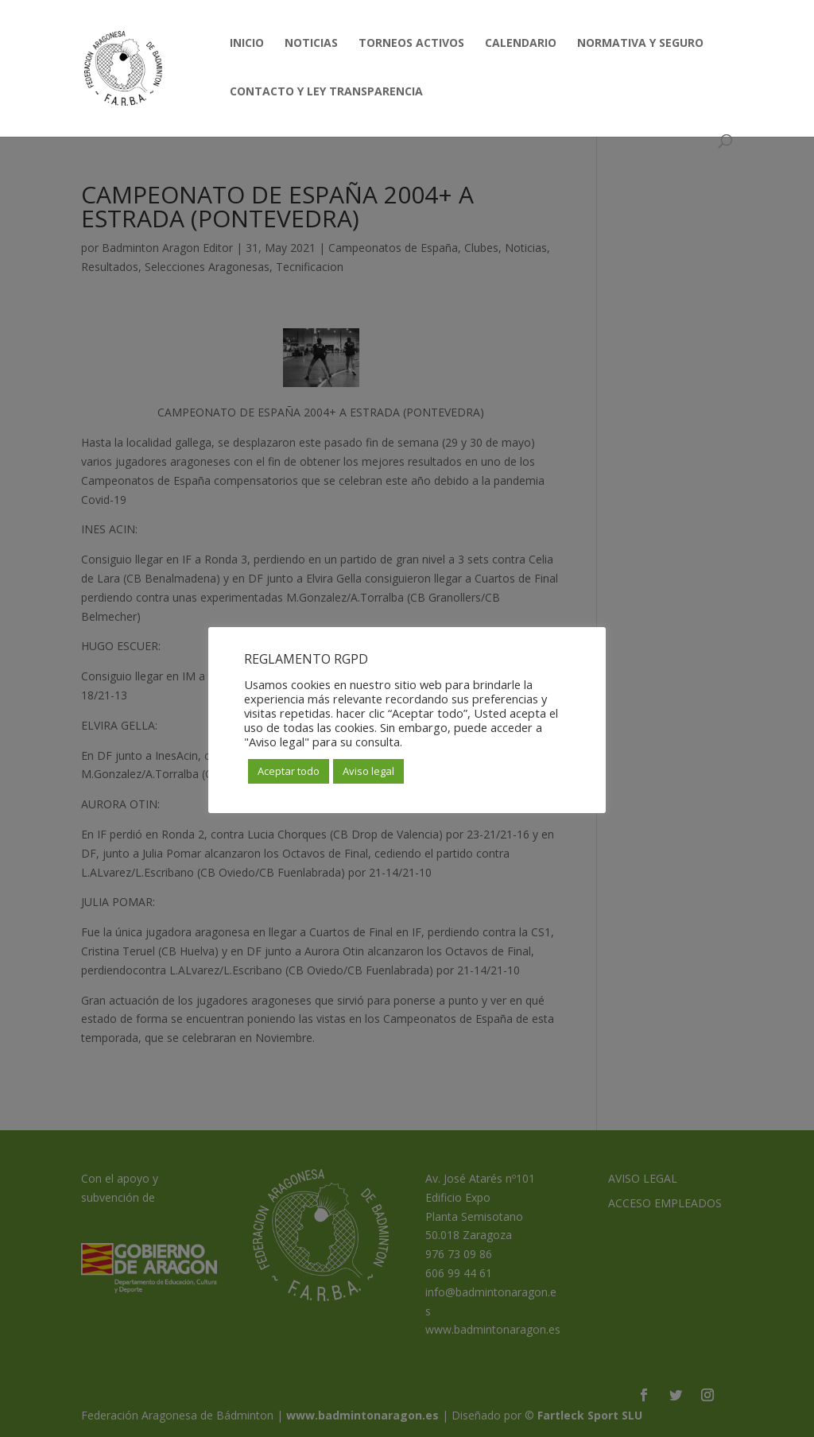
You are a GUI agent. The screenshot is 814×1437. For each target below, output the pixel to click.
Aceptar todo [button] (289, 771)
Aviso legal (368, 771)
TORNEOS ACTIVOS (411, 43)
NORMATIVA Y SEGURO (640, 43)
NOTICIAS (311, 43)
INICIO (247, 43)
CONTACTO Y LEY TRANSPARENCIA (326, 92)
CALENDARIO (520, 43)
